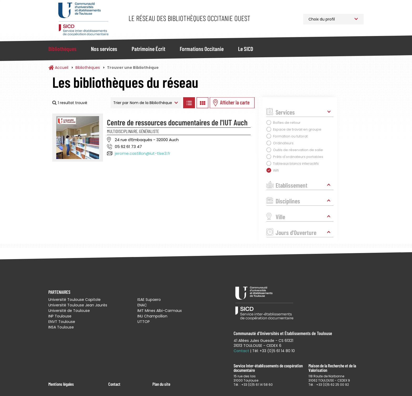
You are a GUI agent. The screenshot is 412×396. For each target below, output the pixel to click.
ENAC (142, 305)
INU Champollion (152, 316)
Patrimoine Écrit (148, 48)
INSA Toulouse (61, 327)
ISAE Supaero (149, 299)
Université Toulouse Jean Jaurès (77, 305)
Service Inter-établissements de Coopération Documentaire (83, 19)
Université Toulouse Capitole (74, 299)
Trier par (120, 102)
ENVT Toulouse (61, 321)
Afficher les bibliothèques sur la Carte (232, 102)
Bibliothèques (62, 48)
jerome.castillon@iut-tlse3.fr (142, 153)
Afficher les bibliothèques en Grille (202, 102)
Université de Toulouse (69, 310)
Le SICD (245, 48)
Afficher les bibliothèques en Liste (189, 102)
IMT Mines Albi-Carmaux (159, 310)
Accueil (61, 67)
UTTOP (143, 321)
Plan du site (161, 384)
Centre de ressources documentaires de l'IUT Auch (177, 122)
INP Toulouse (59, 316)
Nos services (104, 48)
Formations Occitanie (202, 48)
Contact (114, 384)
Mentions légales (61, 384)
